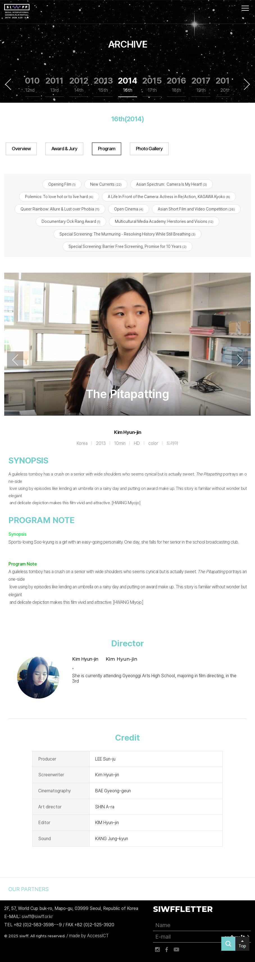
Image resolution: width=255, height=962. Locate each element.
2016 (176, 84)
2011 (54, 84)
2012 (78, 84)
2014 (127, 84)
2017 (201, 84)
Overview (21, 148)
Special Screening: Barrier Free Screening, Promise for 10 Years (127, 246)
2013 (103, 84)
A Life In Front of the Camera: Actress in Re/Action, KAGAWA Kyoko (169, 196)
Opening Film (62, 184)
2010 (30, 84)
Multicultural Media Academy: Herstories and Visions (164, 221)
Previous (8, 84)
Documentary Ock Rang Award (71, 221)
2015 (152, 84)
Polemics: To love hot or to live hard (59, 196)
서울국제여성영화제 (16, 11)
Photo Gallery (149, 148)
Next (247, 84)
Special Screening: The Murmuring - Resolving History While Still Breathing (127, 234)
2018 (225, 84)
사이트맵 (245, 8)
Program (106, 148)
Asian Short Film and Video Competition (196, 209)
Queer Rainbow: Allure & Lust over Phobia (60, 209)
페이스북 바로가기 (167, 949)
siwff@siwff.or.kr (37, 916)
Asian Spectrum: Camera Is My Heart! (171, 184)
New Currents (106, 184)
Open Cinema (128, 209)
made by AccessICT (89, 935)
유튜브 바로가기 (176, 949)
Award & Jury (64, 148)
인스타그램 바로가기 (157, 949)
